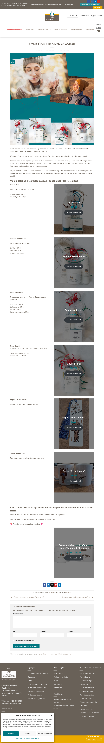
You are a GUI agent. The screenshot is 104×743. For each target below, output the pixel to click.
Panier (56, 681)
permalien (68, 592)
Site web (70, 631)
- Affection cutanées (87, 698)
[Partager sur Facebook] (44, 585)
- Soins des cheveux (87, 688)
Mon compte (58, 673)
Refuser (28, 733)
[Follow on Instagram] (92, 1)
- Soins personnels (86, 709)
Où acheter (32, 677)
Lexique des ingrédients (36, 698)
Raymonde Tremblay (62, 50)
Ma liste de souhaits (61, 677)
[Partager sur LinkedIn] (59, 585)
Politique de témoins (20, 738)
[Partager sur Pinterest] (55, 585)
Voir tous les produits (87, 673)
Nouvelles (52, 41)
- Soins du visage (86, 681)
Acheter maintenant (74, 212)
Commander (58, 684)
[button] (51, 715)
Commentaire (18, 614)
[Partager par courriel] (52, 585)
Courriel (43, 631)
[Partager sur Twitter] (48, 585)
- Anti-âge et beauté (87, 716)
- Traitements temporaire (88, 702)
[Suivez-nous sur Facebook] (88, 1)
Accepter (11, 733)
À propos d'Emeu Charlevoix (38, 673)
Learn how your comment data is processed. (55, 654)
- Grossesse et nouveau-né (89, 713)
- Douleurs (83, 706)
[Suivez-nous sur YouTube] (98, 1)
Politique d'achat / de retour (37, 684)
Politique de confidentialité (32, 738)
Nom (15, 631)
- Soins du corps (85, 684)
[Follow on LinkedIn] (95, 1)
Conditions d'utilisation (36, 691)
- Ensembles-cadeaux (87, 691)
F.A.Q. (30, 681)
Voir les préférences (45, 733)
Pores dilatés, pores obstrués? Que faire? (27, 597)
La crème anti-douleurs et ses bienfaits (78, 597)
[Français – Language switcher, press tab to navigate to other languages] (72, 15)
